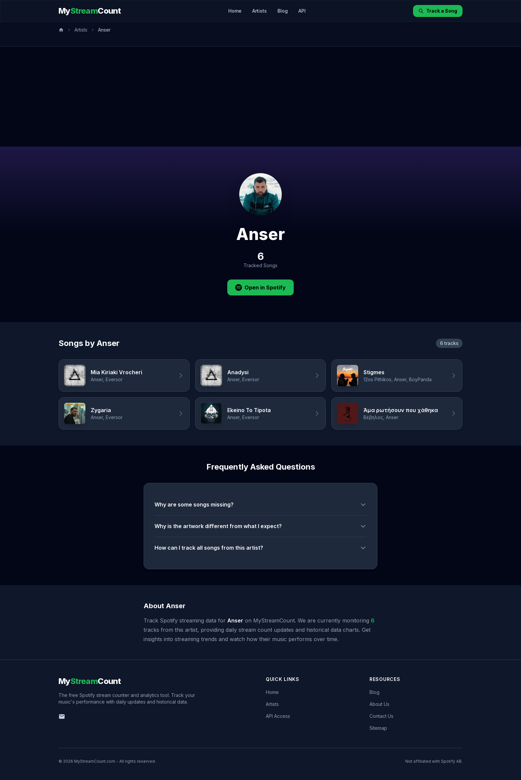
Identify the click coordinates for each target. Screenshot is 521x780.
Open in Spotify (260, 287)
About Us (379, 704)
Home (235, 11)
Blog (282, 11)
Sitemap (378, 728)
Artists (259, 11)
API (302, 11)
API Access (278, 716)
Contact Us (381, 716)
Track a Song (437, 11)
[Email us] (61, 716)
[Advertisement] (260, 96)
